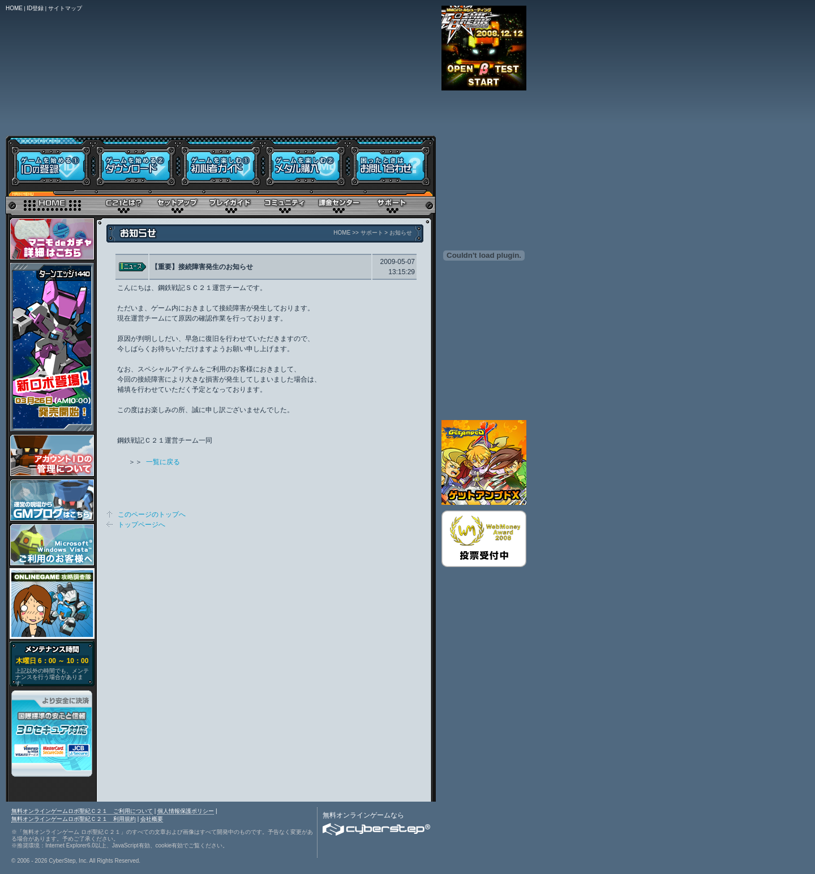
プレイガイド (231, 203)
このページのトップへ (152, 514)
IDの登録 (49, 162)
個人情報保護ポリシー (185, 811)
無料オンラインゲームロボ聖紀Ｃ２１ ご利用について (82, 811)
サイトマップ (65, 8)
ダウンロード (135, 162)
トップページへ (141, 525)
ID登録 (35, 8)
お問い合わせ (392, 162)
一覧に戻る (163, 462)
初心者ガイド (220, 162)
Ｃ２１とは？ (123, 203)
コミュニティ (284, 203)
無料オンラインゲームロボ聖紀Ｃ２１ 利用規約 (73, 819)
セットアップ (177, 203)
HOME (14, 8)
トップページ (51, 203)
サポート (392, 203)
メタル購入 (305, 162)
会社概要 (151, 819)
